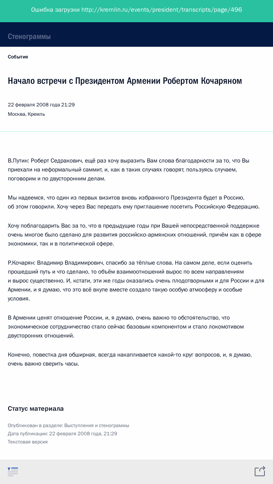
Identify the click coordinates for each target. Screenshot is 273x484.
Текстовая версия (28, 441)
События (18, 56)
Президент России (36, 11)
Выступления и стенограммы (96, 425)
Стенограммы (29, 36)
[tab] (13, 471)
